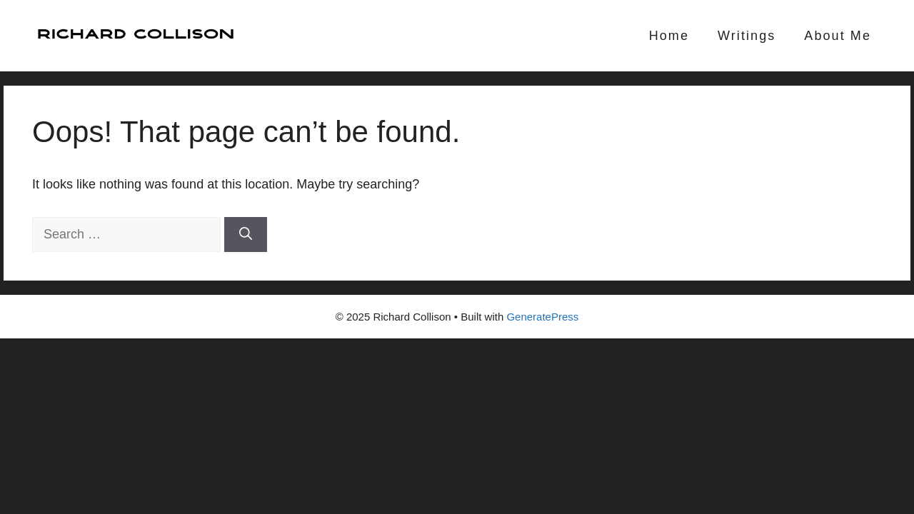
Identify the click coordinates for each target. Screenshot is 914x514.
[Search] (245, 234)
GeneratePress (542, 317)
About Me (837, 36)
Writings (746, 36)
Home (669, 36)
